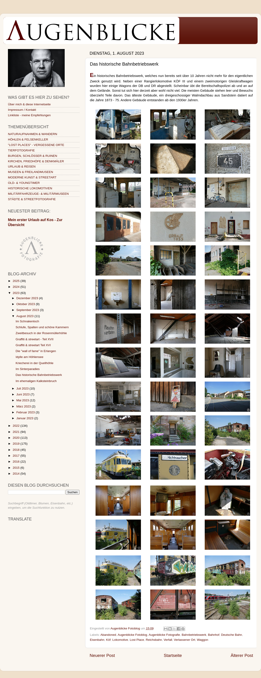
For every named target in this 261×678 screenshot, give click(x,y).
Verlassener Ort (184, 639)
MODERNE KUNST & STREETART (32, 177)
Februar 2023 (26, 412)
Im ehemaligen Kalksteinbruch (36, 381)
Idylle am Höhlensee (29, 357)
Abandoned (108, 634)
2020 (16, 437)
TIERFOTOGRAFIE (21, 150)
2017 (16, 455)
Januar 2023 (25, 418)
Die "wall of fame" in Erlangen (36, 351)
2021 (16, 432)
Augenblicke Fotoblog (132, 634)
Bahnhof (213, 634)
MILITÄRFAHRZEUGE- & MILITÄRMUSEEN (38, 193)
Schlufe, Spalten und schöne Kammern (42, 327)
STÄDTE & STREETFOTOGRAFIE (32, 199)
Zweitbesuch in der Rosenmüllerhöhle (41, 333)
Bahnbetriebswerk (194, 634)
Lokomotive (120, 639)
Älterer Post (242, 655)
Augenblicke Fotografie (164, 634)
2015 (16, 467)
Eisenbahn (97, 639)
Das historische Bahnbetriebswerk (39, 375)
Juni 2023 (23, 394)
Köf (108, 639)
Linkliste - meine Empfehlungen (29, 115)
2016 (16, 461)
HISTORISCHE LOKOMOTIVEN (30, 188)
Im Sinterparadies (28, 369)
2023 (16, 293)
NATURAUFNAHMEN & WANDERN (32, 134)
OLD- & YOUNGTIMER (24, 183)
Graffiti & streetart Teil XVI (33, 345)
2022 (16, 425)
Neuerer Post (102, 655)
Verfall (168, 639)
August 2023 (25, 316)
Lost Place (137, 639)
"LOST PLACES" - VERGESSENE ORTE (36, 145)
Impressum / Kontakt (22, 109)
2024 (16, 286)
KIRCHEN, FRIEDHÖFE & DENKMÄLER (36, 161)
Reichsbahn (154, 639)
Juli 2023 (23, 388)
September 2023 (28, 310)
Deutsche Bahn (231, 634)
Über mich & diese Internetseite (29, 104)
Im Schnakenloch (27, 321)
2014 (16, 473)
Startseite (173, 655)
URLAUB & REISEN (22, 166)
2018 (16, 449)
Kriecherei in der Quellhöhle (35, 363)
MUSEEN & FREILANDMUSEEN (30, 172)
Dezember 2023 (27, 298)
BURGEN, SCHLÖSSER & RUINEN (32, 156)
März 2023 (24, 406)
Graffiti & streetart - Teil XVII (35, 339)
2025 (16, 281)
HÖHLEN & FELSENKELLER (28, 139)
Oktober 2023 (26, 304)
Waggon (202, 639)
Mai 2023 (23, 400)
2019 (16, 443)
